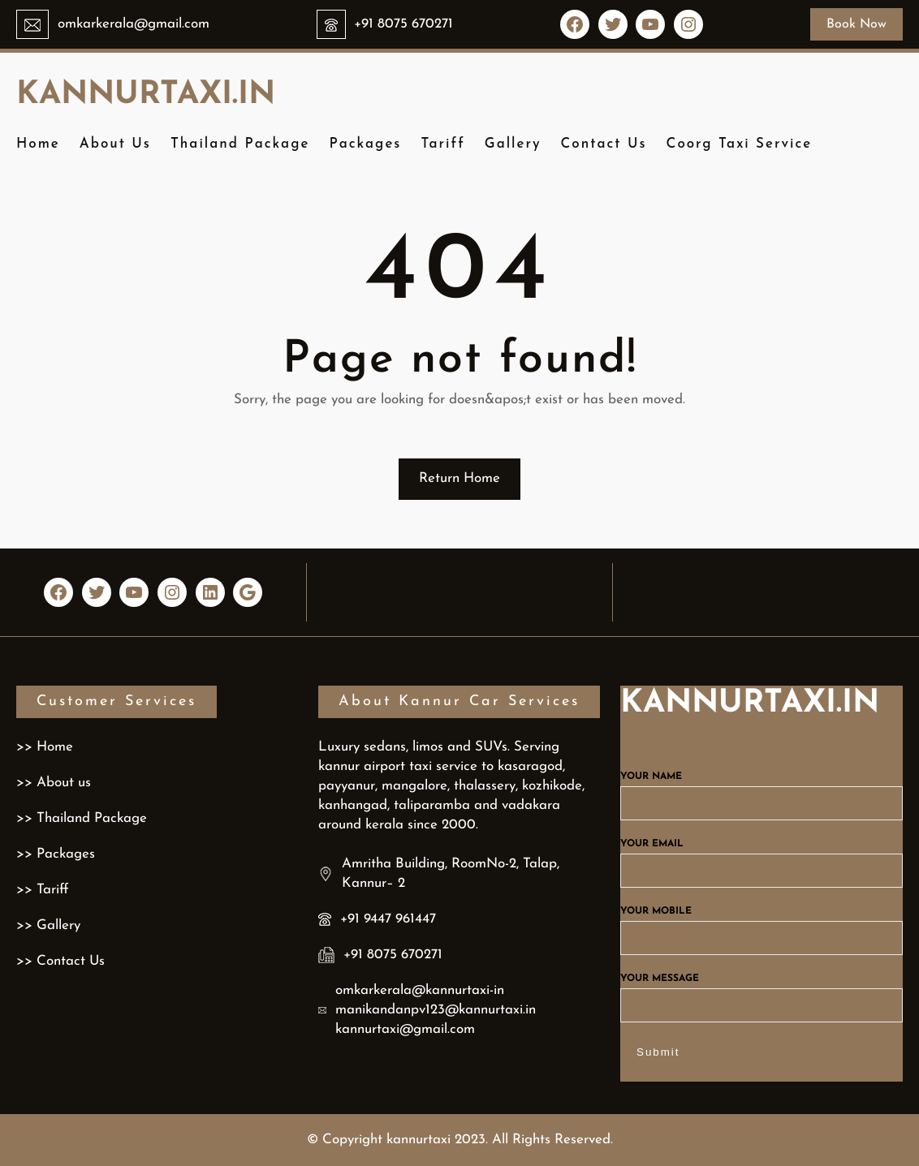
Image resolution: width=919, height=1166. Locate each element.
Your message (761, 992)
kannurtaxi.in (145, 95)
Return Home (459, 478)
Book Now (856, 24)
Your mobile (761, 925)
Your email (761, 857)
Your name (761, 790)
